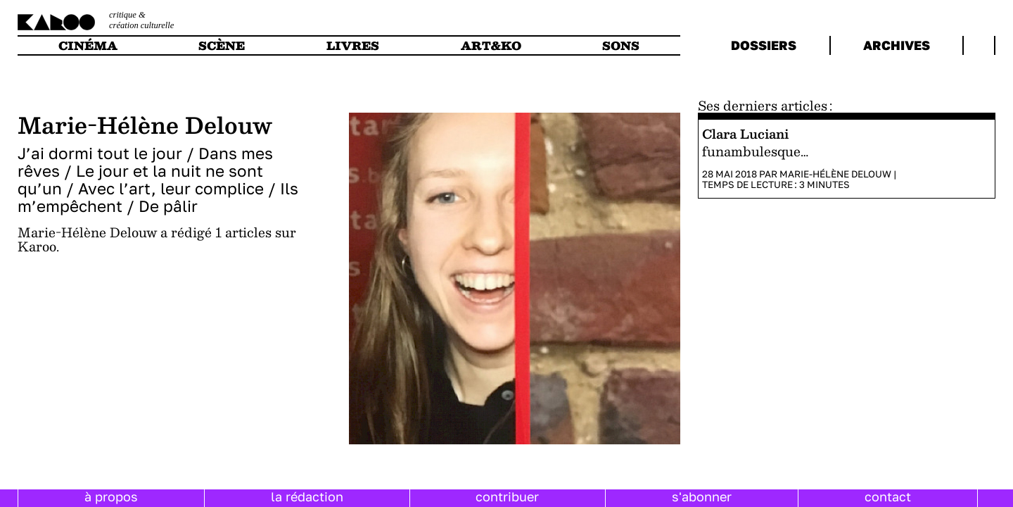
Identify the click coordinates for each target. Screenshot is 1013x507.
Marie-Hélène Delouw (835, 174)
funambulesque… (755, 151)
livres (352, 45)
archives (896, 45)
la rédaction (307, 496)
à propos (111, 496)
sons (620, 45)
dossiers (763, 45)
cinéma (87, 45)
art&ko (491, 45)
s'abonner (702, 496)
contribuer (507, 496)
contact (888, 496)
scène (221, 45)
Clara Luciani (745, 133)
